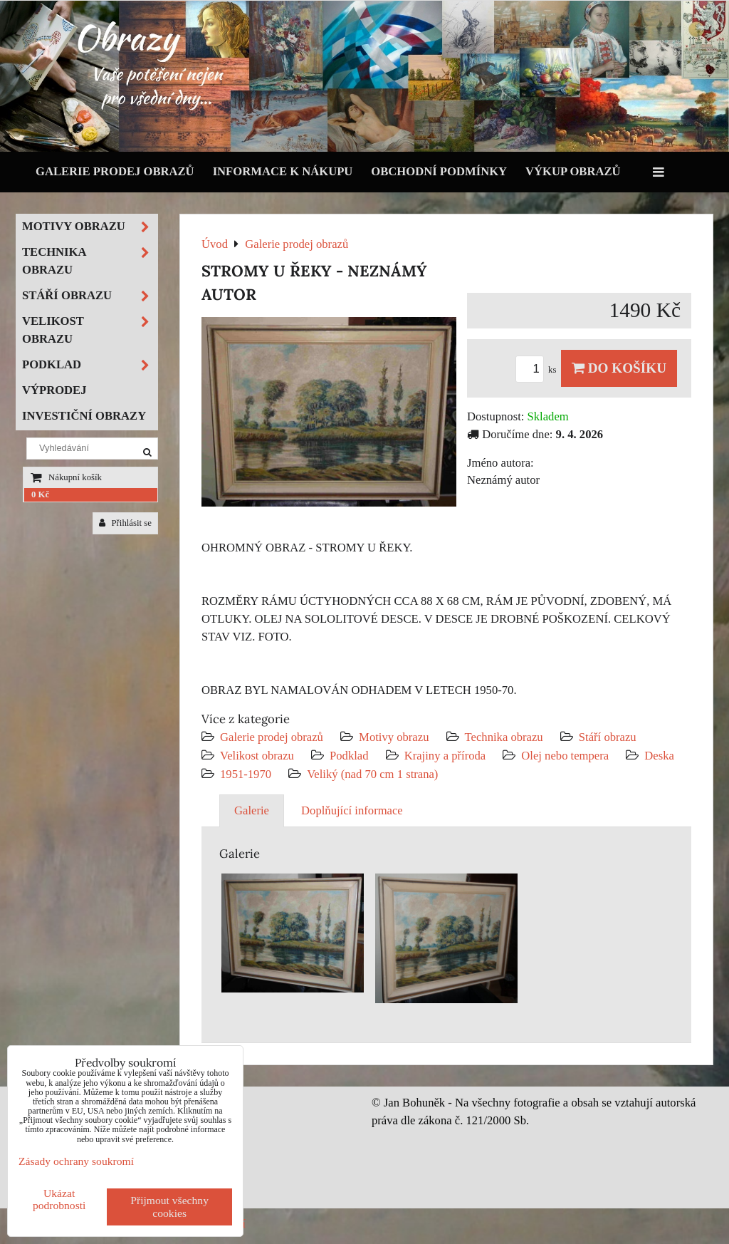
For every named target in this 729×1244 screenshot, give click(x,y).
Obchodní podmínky (439, 171)
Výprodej (54, 390)
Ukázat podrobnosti (59, 1199)
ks (538, 370)
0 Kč (40, 494)
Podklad (349, 755)
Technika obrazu (504, 737)
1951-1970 (245, 774)
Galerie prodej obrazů (115, 171)
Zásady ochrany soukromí (76, 1161)
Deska (659, 755)
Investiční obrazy (84, 416)
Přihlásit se (125, 523)
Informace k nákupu (283, 171)
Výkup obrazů (572, 171)
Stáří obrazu (607, 737)
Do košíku (619, 368)
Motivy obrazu (394, 737)
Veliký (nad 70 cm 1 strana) (372, 774)
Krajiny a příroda (445, 755)
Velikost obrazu (257, 755)
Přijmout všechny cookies (169, 1206)
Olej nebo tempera (565, 755)
